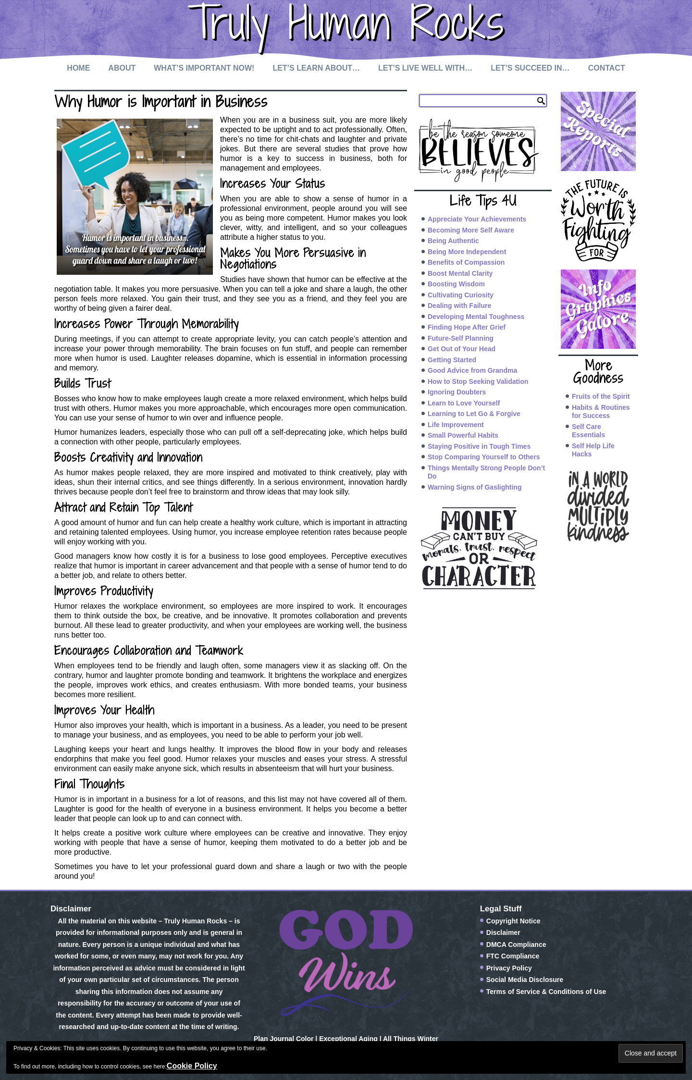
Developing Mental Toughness (476, 316)
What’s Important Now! (204, 68)
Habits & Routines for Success (601, 412)
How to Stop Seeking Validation (478, 381)
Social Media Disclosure (524, 979)
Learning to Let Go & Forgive (474, 413)
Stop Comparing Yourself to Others (484, 457)
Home (78, 68)
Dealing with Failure (459, 305)
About (122, 68)
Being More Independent (467, 252)
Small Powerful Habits (463, 435)
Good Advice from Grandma (472, 370)
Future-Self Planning (461, 338)
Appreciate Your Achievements (477, 219)
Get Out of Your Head (461, 349)
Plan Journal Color (283, 1039)
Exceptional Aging (348, 1039)
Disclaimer (503, 932)
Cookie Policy (192, 1066)
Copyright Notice (513, 921)
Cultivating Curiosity (461, 295)
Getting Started (452, 360)
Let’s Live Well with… (425, 68)
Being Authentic (453, 241)
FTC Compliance (512, 956)
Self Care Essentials (588, 431)
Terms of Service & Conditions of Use (546, 991)
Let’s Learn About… (316, 68)
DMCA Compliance (516, 944)
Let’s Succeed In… (530, 68)
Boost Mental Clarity (460, 273)
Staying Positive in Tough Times (479, 446)
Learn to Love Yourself (464, 403)
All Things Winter (410, 1039)
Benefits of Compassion (466, 262)
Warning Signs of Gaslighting (474, 487)
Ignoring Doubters (457, 392)
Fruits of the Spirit (601, 396)
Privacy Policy (509, 968)
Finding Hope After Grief (467, 327)
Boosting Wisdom (456, 284)
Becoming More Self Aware (471, 230)
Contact (606, 68)
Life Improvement (456, 425)
